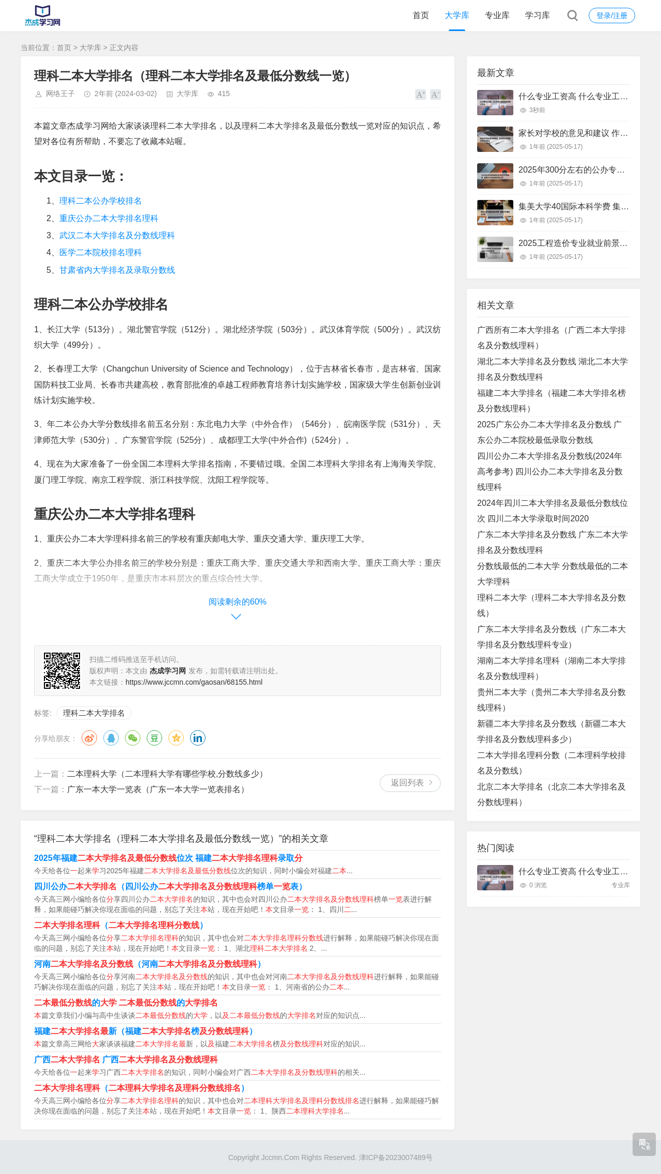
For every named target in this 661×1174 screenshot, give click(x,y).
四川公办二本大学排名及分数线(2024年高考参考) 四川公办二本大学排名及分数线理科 (550, 471)
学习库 (537, 15)
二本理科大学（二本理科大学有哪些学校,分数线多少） (167, 773)
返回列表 (407, 782)
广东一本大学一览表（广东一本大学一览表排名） (158, 789)
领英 (198, 738)
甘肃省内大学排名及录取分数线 (117, 270)
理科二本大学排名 (94, 712)
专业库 (497, 15)
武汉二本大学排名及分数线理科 (117, 235)
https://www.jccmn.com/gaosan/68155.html (193, 682)
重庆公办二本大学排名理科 (109, 218)
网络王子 (60, 93)
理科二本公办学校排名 (100, 200)
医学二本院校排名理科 (100, 252)
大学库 (457, 15)
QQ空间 (176, 738)
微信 (132, 738)
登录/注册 (611, 15)
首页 (421, 15)
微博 (89, 738)
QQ (111, 738)
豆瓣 (154, 738)
